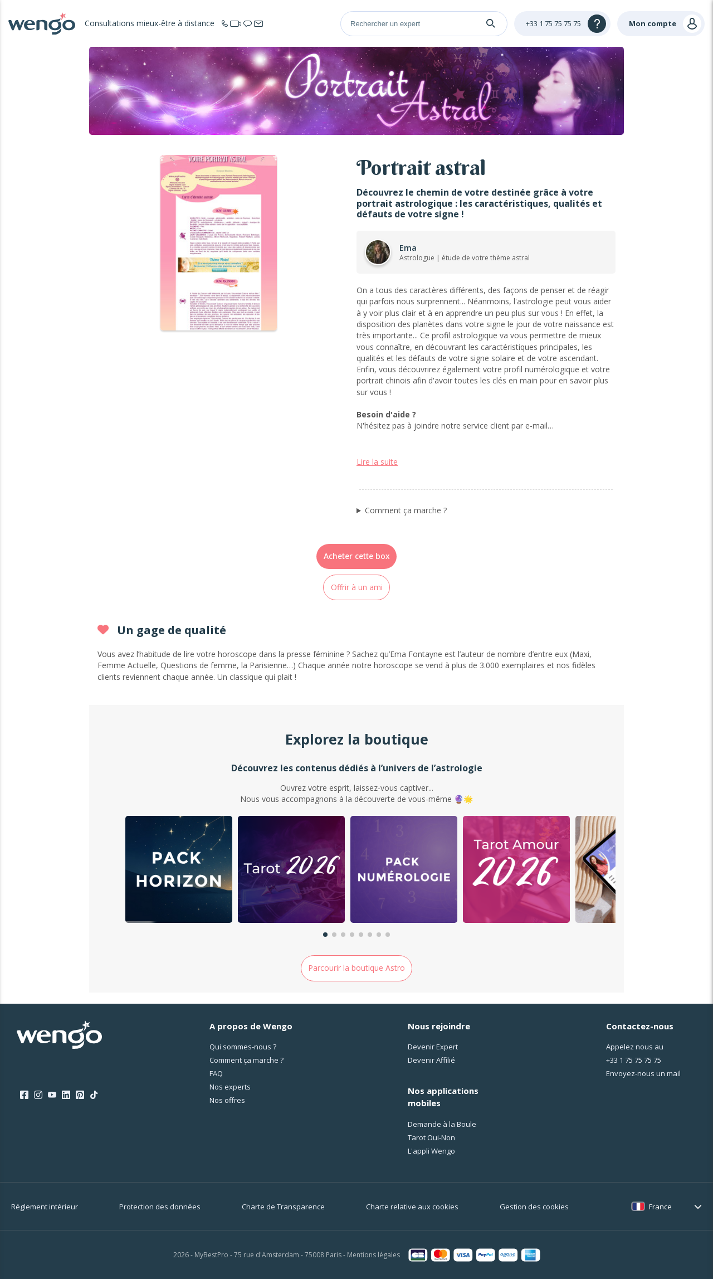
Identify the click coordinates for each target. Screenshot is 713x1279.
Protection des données (160, 1207)
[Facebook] (24, 1095)
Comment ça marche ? (406, 510)
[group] (178, 871)
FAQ (216, 1073)
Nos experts (230, 1087)
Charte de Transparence (283, 1207)
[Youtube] (52, 1095)
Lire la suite (377, 461)
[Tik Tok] (94, 1095)
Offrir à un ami (357, 587)
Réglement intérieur (44, 1207)
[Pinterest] (80, 1095)
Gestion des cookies (534, 1207)
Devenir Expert (433, 1047)
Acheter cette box (357, 556)
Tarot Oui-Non (431, 1137)
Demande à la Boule (442, 1124)
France (660, 1207)
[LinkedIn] (66, 1095)
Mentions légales (373, 1254)
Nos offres (227, 1100)
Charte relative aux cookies (412, 1207)
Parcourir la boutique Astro (356, 967)
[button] (325, 934)
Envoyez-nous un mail (643, 1073)
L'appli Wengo (431, 1151)
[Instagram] (38, 1095)
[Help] (562, 23)
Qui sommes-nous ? (242, 1047)
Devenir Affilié (431, 1060)
